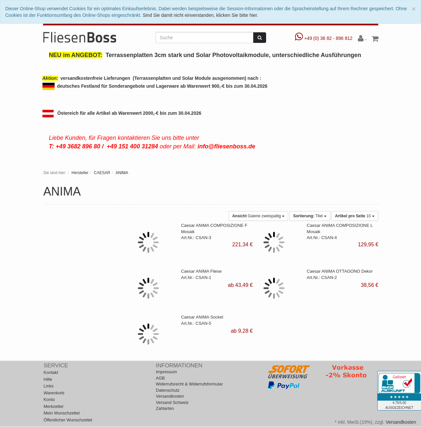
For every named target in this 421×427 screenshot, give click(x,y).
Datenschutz (168, 390)
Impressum (166, 371)
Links (49, 385)
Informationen (179, 365)
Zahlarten (165, 408)
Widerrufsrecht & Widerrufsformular (189, 383)
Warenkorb (54, 392)
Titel (309, 216)
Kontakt (51, 372)
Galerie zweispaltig (258, 216)
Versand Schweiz (172, 402)
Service (56, 365)
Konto (49, 399)
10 (354, 216)
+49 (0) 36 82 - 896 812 (324, 38)
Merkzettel (53, 406)
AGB (160, 378)
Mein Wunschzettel (62, 413)
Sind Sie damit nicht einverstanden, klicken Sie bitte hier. (200, 15)
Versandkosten (170, 396)
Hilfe (48, 379)
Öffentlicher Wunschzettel (68, 419)
